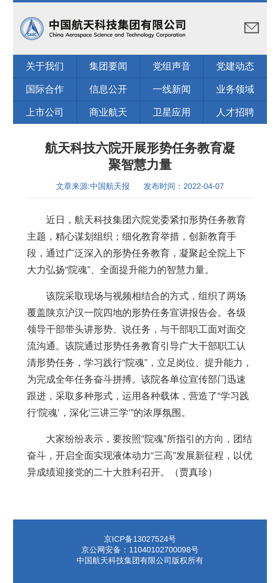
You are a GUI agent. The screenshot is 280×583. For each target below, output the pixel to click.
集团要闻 (108, 66)
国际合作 (45, 89)
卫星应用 (172, 112)
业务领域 (235, 89)
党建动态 (235, 66)
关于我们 (45, 66)
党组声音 (172, 66)
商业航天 (108, 112)
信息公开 (108, 89)
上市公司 (45, 112)
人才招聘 (235, 112)
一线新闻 (172, 89)
